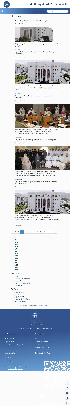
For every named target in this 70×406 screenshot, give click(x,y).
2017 (16, 260)
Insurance (18, 294)
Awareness (18, 285)
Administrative (19, 292)
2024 (16, 244)
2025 (16, 242)
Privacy (14, 367)
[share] (67, 397)
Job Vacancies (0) (20, 301)
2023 (16, 247)
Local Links (8, 358)
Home (14, 16)
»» (55, 232)
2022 (16, 249)
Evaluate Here (43, 306)
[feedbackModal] (67, 402)
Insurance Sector (10, 338)
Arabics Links (9, 361)
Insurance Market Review (23, 283)
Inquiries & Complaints (22, 299)
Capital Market (19, 297)
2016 (16, 263)
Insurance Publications (22, 278)
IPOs (16, 276)
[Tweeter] (67, 383)
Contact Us (20, 367)
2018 (16, 258)
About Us (7, 367)
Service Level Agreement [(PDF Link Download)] (15, 369)
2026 (16, 240)
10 (44, 232)
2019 (16, 256)
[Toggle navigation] (2, 11)
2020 (16, 254)
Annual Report (19, 281)
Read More (18, 50)
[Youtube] (67, 393)
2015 (16, 265)
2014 (16, 267)
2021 (16, 251)
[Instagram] (67, 388)
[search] (58, 11)
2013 (16, 270)
